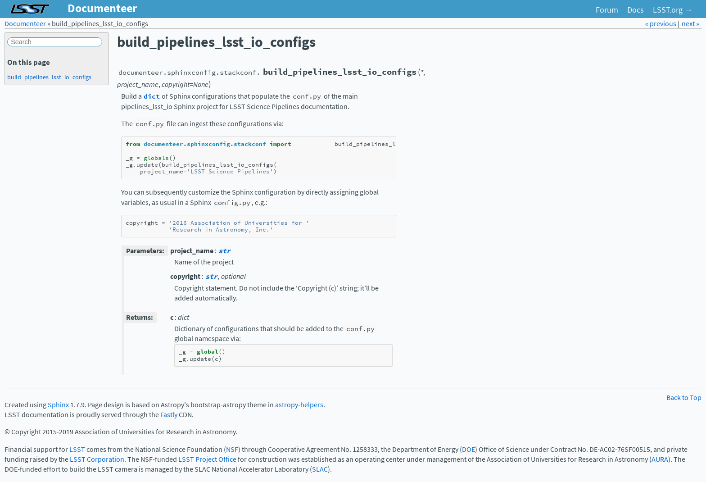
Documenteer (25, 23)
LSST (77, 449)
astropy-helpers (299, 404)
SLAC (320, 469)
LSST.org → (672, 10)
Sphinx (58, 404)
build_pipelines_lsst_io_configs (49, 77)
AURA (660, 459)
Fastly (168, 414)
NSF (232, 449)
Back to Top (683, 397)
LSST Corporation (97, 459)
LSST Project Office (207, 459)
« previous (661, 23)
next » (690, 23)
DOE (468, 449)
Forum (607, 10)
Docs (635, 10)
